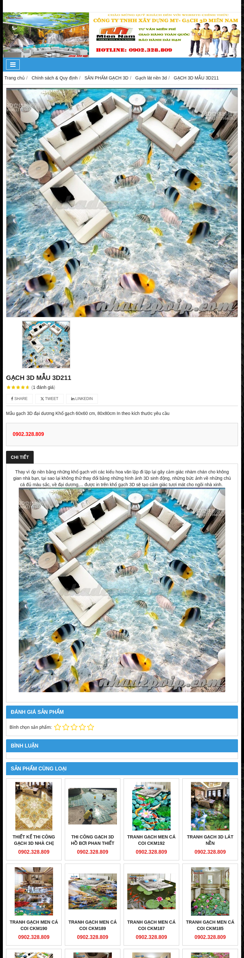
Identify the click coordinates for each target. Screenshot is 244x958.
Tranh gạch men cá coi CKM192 (151, 840)
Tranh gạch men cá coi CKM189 (92, 925)
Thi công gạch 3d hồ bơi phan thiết (92, 840)
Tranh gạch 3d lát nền (210, 840)
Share (19, 398)
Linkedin (82, 398)
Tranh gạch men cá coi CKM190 (34, 925)
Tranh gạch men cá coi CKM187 (151, 925)
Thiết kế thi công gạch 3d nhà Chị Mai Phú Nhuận (34, 843)
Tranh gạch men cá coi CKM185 (210, 925)
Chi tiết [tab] (20, 457)
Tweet (49, 398)
